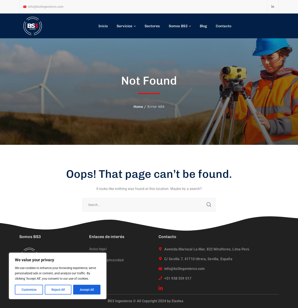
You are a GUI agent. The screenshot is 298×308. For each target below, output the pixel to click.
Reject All (58, 289)
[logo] (33, 26)
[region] (57, 276)
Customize (29, 289)
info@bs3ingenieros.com (45, 6)
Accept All (87, 289)
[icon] (272, 6)
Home (138, 107)
